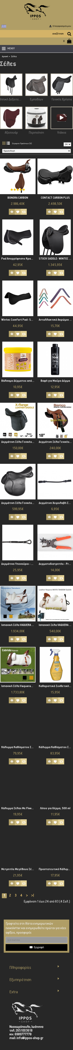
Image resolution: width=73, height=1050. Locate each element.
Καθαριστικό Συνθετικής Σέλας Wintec (56, 686)
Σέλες (14, 56)
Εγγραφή (36, 948)
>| (32, 895)
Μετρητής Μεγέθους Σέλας (18, 869)
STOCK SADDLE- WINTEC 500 (56, 258)
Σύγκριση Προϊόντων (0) (22, 143)
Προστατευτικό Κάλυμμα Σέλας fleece (56, 869)
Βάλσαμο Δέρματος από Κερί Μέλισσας (18, 381)
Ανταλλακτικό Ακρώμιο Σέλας (56, 320)
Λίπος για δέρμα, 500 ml (55, 808)
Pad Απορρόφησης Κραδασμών (18, 258)
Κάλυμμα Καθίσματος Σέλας (18, 747)
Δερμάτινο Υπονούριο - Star (18, 564)
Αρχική (5, 56)
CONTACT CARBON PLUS (55, 198)
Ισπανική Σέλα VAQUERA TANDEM (18, 625)
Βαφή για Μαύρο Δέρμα (55, 381)
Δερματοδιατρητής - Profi (56, 564)
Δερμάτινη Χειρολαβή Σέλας (56, 503)
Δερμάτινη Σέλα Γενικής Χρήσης (18, 442)
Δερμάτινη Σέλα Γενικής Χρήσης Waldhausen (18, 503)
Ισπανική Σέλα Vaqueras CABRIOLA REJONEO (18, 686)
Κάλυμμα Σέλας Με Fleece (17, 808)
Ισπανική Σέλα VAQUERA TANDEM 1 (56, 625)
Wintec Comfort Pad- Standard (18, 320)
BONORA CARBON (17, 198)
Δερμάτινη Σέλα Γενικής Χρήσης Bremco (56, 442)
